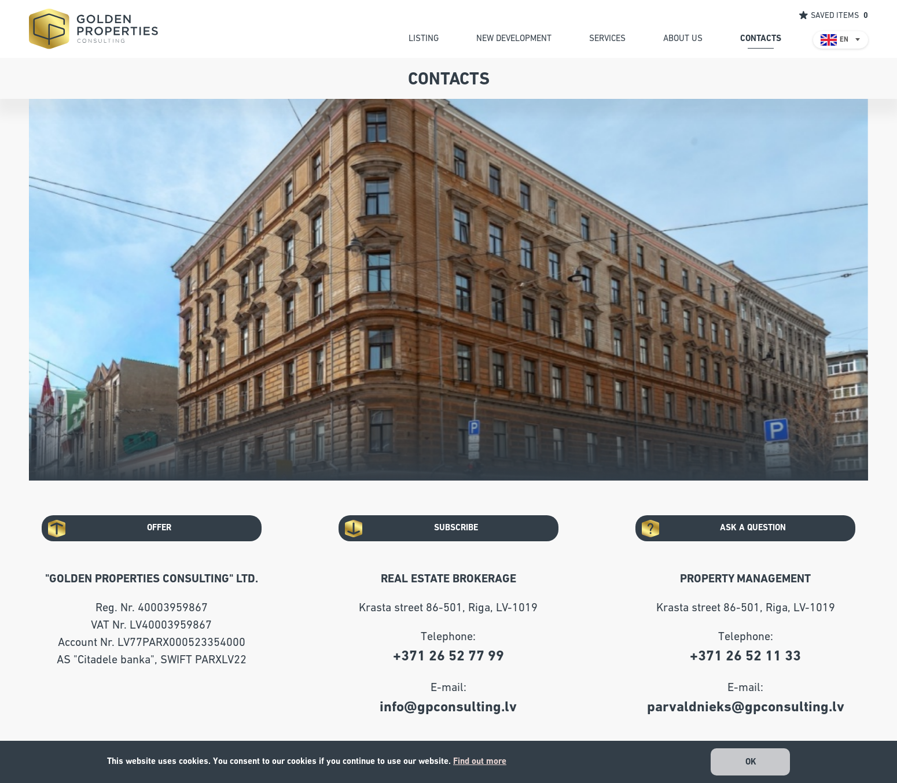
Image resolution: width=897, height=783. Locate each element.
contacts (760, 38)
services (607, 38)
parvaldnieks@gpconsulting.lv (745, 707)
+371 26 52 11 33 (745, 656)
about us (683, 38)
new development (514, 38)
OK (750, 762)
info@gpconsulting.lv (448, 707)
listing (424, 38)
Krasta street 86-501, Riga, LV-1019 (448, 608)
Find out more (479, 761)
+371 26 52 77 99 (448, 656)
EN (844, 39)
